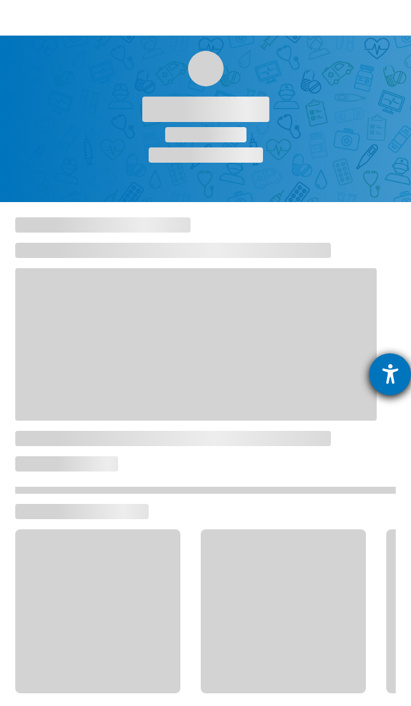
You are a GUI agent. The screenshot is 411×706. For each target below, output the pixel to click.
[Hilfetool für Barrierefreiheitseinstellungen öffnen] (390, 374)
